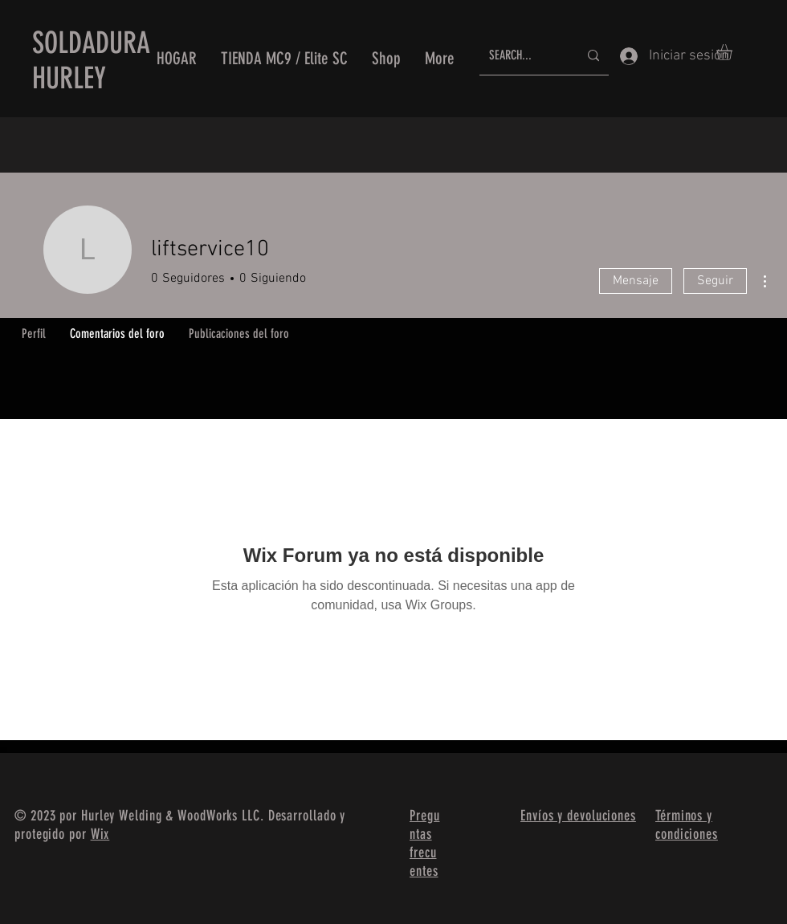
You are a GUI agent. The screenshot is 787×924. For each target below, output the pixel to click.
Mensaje (636, 281)
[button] (733, 52)
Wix (100, 834)
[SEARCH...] (521, 56)
